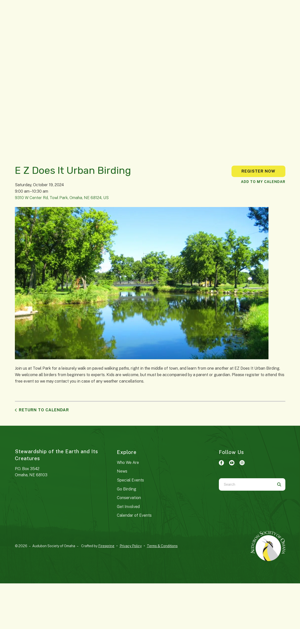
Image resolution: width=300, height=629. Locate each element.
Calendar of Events (134, 515)
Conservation (129, 497)
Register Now (258, 171)
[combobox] (246, 484)
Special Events (130, 480)
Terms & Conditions (162, 546)
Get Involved (128, 506)
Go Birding (126, 489)
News (122, 471)
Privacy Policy (131, 546)
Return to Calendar (44, 410)
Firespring (106, 546)
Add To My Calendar (263, 182)
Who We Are (128, 462)
